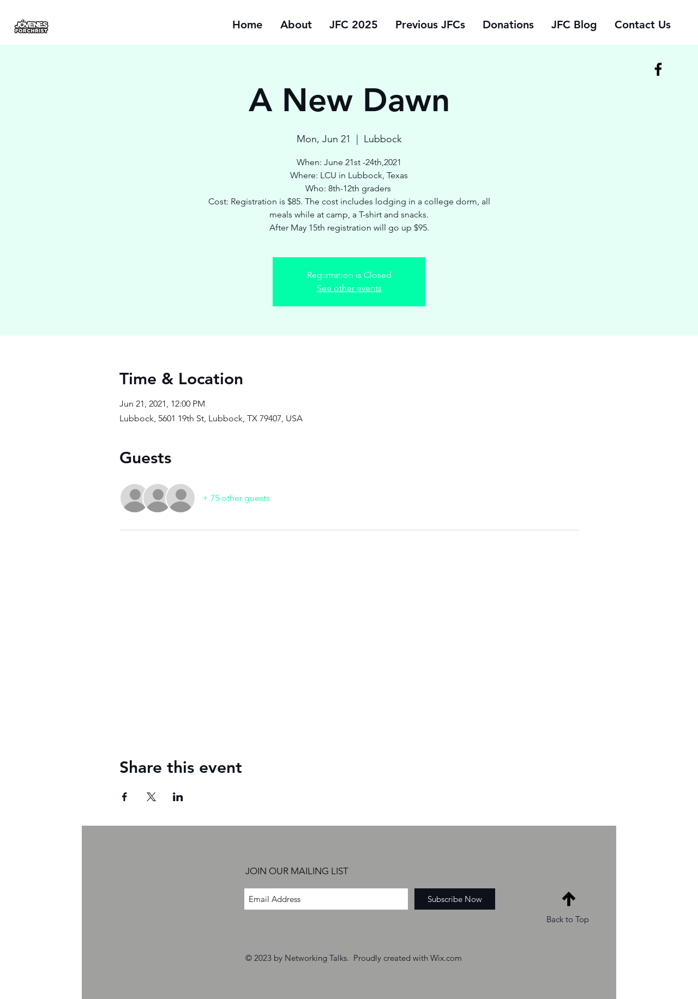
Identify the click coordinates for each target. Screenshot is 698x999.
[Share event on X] (151, 796)
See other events (349, 288)
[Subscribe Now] (454, 899)
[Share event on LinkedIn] (178, 796)
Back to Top (567, 919)
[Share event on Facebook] (124, 796)
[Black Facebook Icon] (658, 69)
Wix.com (446, 958)
